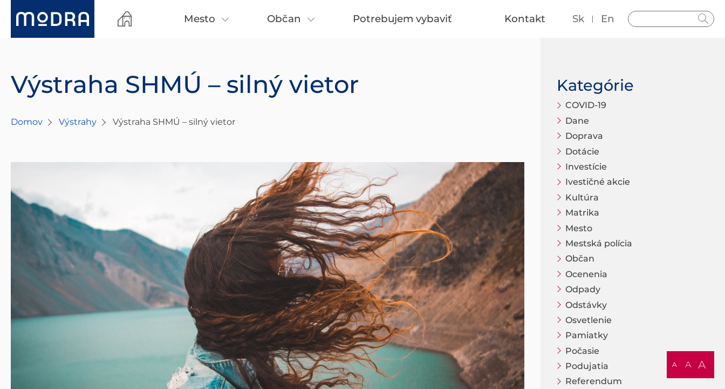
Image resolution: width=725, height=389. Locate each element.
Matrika (582, 212)
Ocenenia (586, 274)
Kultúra (582, 197)
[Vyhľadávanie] (671, 19)
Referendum (593, 381)
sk (578, 18)
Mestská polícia (598, 243)
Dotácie (582, 151)
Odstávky (586, 305)
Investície (586, 167)
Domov (27, 122)
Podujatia (586, 366)
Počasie (582, 351)
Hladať (703, 19)
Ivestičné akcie (597, 182)
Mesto (578, 228)
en (607, 18)
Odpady (582, 289)
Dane (577, 121)
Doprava (584, 136)
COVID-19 (585, 105)
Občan (579, 258)
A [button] (674, 364)
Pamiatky (586, 335)
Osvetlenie (588, 320)
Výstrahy (78, 122)
